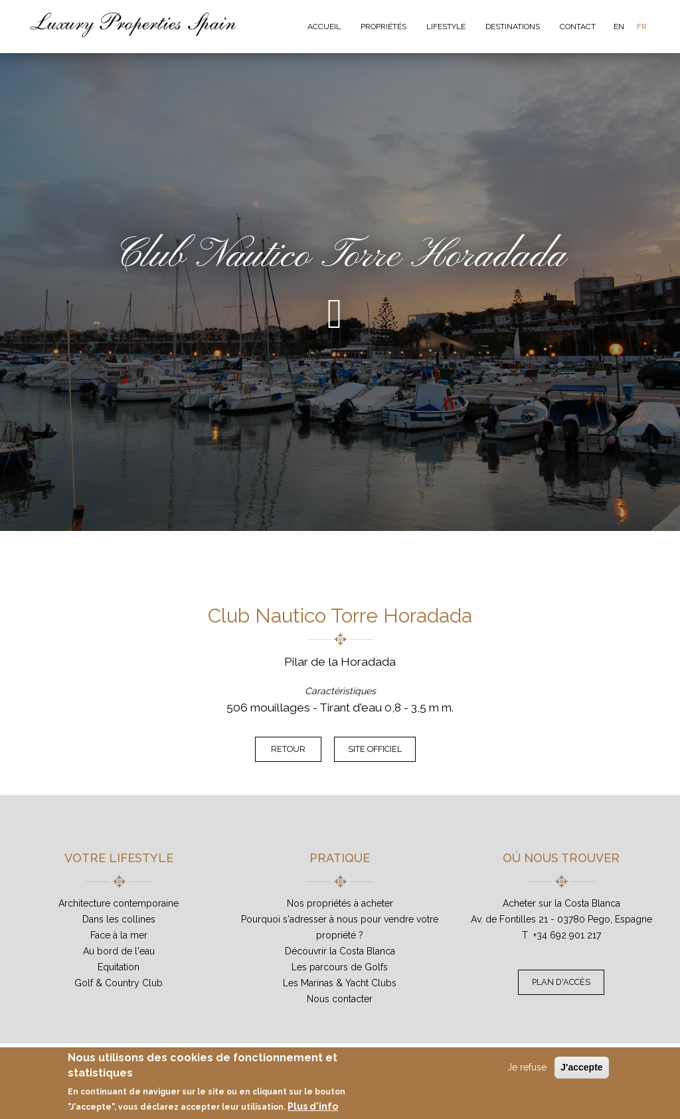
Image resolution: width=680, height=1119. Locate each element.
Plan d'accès (561, 982)
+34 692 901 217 (567, 935)
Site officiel (375, 749)
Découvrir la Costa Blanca (340, 951)
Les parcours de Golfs (340, 967)
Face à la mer (118, 935)
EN (619, 26)
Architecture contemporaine (118, 903)
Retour (288, 749)
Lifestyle (446, 26)
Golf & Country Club (118, 983)
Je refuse (527, 1067)
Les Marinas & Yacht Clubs (339, 983)
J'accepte (581, 1067)
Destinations (512, 26)
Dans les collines (118, 919)
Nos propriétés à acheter (340, 903)
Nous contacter (340, 999)
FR (642, 26)
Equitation (118, 967)
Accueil (324, 26)
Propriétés (383, 26)
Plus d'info (313, 1106)
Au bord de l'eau (119, 951)
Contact (578, 26)
